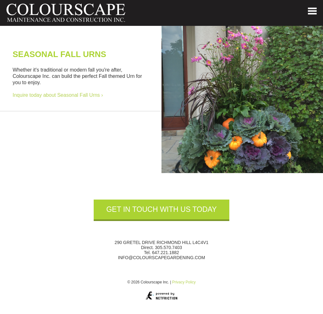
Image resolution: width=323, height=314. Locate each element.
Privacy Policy (184, 282)
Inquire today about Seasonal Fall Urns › (58, 95)
